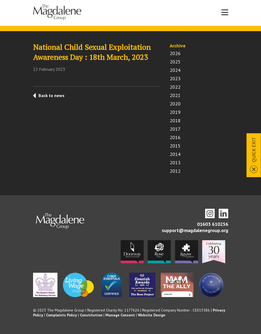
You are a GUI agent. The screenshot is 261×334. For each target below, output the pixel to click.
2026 (175, 53)
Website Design (151, 315)
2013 (175, 162)
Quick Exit (254, 149)
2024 (175, 70)
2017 (175, 129)
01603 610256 (212, 224)
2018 (175, 120)
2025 (175, 62)
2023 (175, 78)
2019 (175, 112)
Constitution (91, 315)
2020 (175, 104)
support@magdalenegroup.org (195, 230)
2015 (175, 146)
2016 (175, 137)
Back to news (51, 95)
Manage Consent (120, 315)
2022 (175, 87)
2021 (175, 95)
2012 (175, 171)
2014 (175, 154)
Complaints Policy (61, 315)
